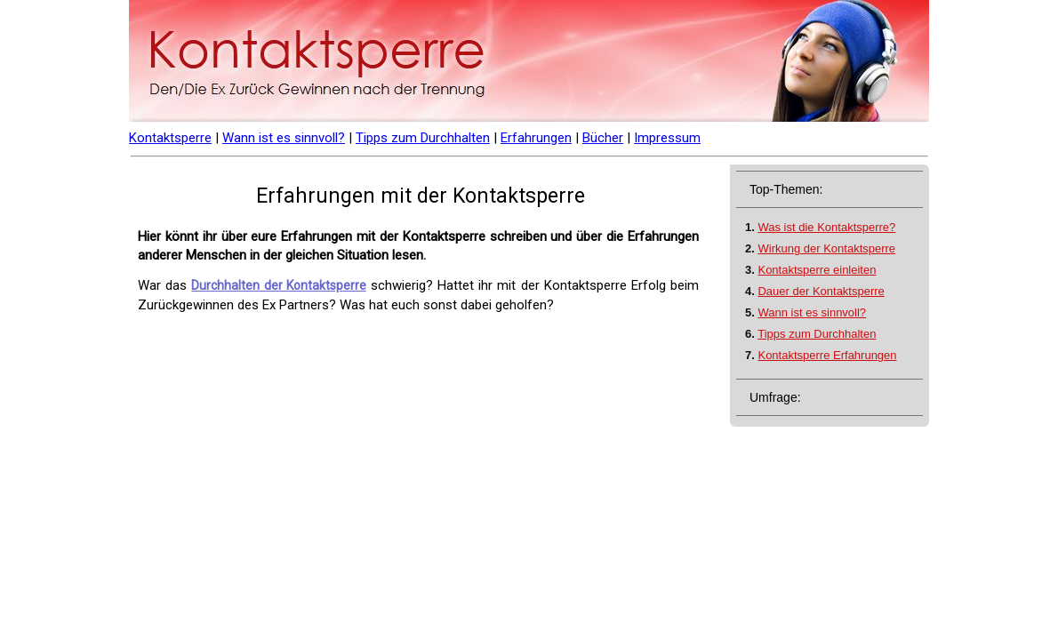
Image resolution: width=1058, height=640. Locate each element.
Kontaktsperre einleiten (816, 269)
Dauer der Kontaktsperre (820, 291)
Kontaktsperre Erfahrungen (826, 355)
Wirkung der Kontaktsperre (826, 248)
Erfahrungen (536, 138)
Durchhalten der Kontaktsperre (278, 285)
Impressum (667, 138)
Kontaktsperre (170, 138)
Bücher (602, 138)
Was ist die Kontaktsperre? (826, 227)
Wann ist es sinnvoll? (283, 138)
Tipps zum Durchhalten (423, 138)
